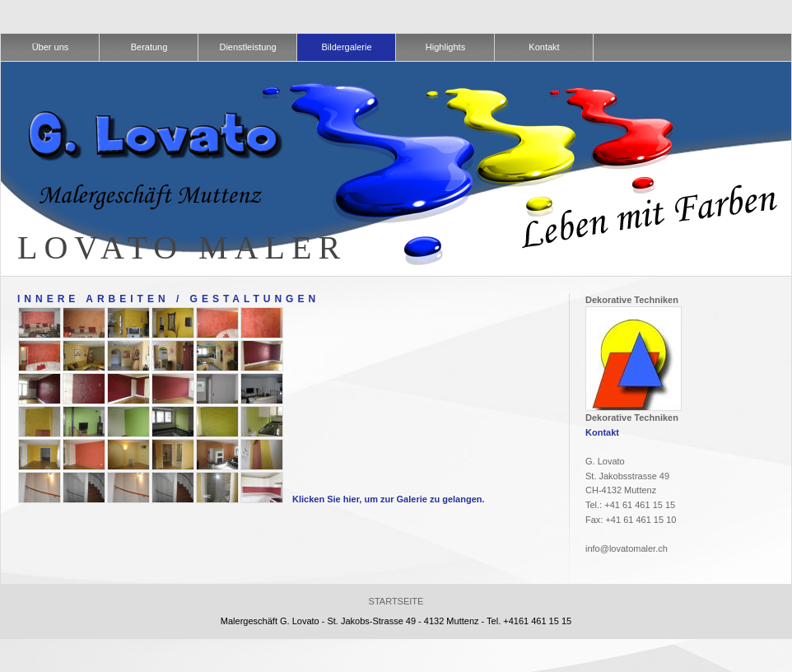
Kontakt (602, 432)
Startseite (396, 601)
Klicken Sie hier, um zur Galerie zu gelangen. (388, 499)
